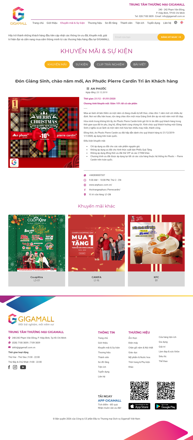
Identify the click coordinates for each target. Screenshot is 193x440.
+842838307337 (97, 175)
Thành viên (126, 22)
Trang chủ (38, 22)
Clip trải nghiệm (110, 64)
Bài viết (139, 64)
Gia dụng (163, 342)
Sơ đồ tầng (111, 22)
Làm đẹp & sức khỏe (169, 351)
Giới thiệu (52, 22)
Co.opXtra (36, 277)
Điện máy (133, 342)
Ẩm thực (132, 338)
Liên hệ (167, 22)
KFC (156, 277)
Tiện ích (139, 22)
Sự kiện (82, 64)
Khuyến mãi (57, 64)
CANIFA (96, 277)
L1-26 (108, 194)
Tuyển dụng (153, 22)
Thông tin (106, 332)
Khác (130, 367)
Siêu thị (162, 356)
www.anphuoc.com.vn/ (100, 184)
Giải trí (162, 346)
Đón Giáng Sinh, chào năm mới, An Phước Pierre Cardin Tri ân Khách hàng (96, 81)
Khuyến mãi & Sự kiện (72, 22)
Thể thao (163, 361)
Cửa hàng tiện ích (167, 337)
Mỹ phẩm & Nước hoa (139, 357)
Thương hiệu (95, 22)
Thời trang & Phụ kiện (139, 362)
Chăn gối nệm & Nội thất (140, 347)
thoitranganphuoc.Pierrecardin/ (104, 189)
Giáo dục (132, 352)
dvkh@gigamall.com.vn (23, 347)
